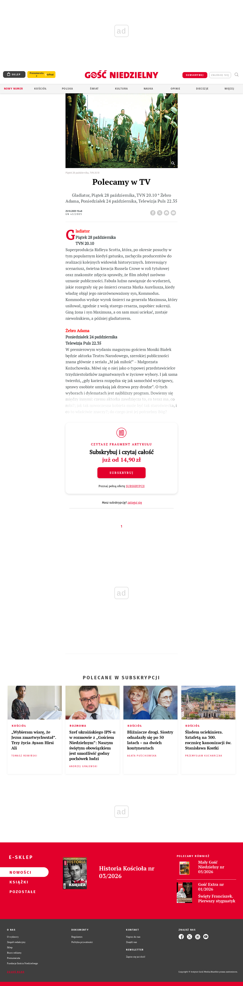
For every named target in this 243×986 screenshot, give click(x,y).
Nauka (148, 88)
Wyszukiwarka (236, 74)
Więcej (229, 88)
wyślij (174, 211)
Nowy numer (13, 88)
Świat (94, 88)
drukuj (167, 211)
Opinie (175, 88)
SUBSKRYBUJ (195, 75)
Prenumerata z (37, 74)
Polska (67, 88)
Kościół (40, 88)
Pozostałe (18, 891)
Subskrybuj (121, 473)
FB (153, 211)
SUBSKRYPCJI (135, 486)
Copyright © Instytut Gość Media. (194, 972)
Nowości (18, 872)
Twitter (160, 211)
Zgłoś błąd (15, 972)
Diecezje (202, 88)
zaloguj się (220, 75)
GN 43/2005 (73, 214)
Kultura (121, 88)
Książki (18, 882)
